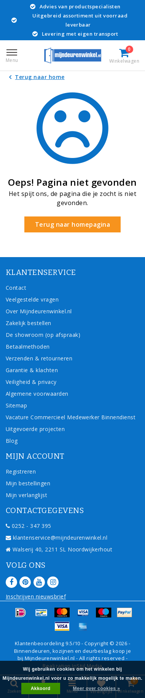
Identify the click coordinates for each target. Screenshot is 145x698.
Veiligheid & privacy (31, 381)
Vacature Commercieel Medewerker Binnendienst (70, 417)
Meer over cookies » (96, 688)
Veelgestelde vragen (32, 299)
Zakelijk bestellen (28, 323)
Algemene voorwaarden (37, 393)
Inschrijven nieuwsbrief (36, 596)
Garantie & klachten (32, 370)
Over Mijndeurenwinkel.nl (39, 311)
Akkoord (41, 688)
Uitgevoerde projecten (35, 429)
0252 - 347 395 (28, 525)
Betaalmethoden (28, 346)
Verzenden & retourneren (39, 358)
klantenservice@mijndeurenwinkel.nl (56, 537)
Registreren (21, 471)
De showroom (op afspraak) (45, 334)
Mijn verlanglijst (26, 495)
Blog (12, 440)
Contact (16, 287)
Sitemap (16, 405)
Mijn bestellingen (28, 483)
